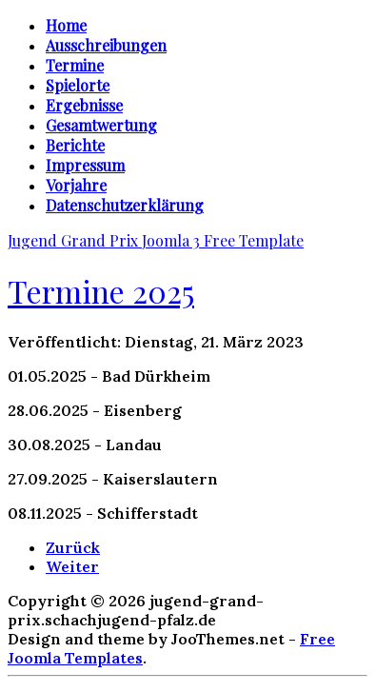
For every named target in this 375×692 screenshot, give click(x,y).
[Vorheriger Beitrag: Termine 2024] (73, 547)
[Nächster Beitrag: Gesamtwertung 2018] (72, 566)
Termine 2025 (101, 290)
